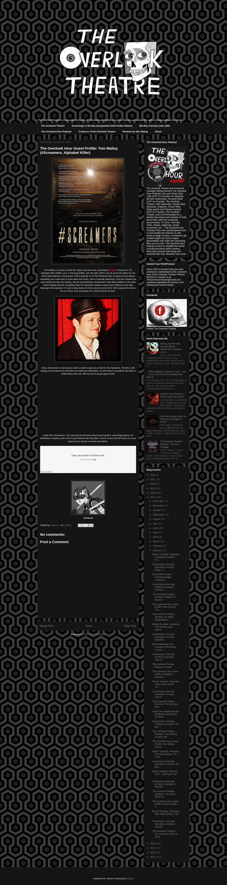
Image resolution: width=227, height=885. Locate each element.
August (157, 519)
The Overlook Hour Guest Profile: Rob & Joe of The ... (165, 607)
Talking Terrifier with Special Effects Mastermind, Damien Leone (170, 347)
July (155, 523)
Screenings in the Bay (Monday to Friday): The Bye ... (165, 764)
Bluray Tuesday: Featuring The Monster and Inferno (165, 627)
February (158, 546)
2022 (153, 475)
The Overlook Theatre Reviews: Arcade (163, 665)
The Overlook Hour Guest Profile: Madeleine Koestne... (165, 674)
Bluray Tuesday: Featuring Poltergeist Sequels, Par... (165, 557)
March (156, 541)
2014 (153, 852)
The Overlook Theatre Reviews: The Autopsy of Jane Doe (164, 734)
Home (88, 626)
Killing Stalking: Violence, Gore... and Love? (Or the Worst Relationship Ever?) (166, 374)
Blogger (129, 878)
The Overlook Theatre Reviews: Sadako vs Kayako (163, 597)
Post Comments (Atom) (95, 634)
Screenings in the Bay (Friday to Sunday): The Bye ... (165, 724)
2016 (153, 843)
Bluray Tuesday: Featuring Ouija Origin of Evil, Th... (165, 684)
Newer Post (46, 626)
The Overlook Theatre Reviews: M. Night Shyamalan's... (163, 617)
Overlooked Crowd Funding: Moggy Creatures (161, 577)
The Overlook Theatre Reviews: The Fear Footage (171, 444)
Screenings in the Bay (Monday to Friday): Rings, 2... (163, 567)
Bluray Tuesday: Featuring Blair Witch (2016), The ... (165, 814)
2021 (153, 479)
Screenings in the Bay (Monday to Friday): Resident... (163, 637)
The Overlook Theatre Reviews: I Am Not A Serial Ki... (163, 794)
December (158, 501)
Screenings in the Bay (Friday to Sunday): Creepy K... (163, 587)
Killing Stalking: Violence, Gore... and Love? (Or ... (165, 774)
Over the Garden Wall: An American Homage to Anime (173, 419)
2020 (153, 483)
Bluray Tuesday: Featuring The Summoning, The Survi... (165, 754)
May (155, 532)
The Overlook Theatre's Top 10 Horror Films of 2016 (164, 834)
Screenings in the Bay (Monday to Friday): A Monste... (164, 824)
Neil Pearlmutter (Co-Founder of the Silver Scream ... (164, 647)
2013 (153, 857)
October (157, 510)
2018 (153, 492)
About (158, 131)
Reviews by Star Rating (135, 131)
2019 (153, 488)
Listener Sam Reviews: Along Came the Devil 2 (172, 395)
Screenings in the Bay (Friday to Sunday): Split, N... (163, 657)
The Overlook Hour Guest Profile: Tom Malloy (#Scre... (165, 744)
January (157, 550)
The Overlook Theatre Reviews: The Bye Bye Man (165, 704)
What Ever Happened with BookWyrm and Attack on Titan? (165, 714)
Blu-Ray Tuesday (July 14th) (154, 126)
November (158, 505)
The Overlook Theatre (53, 126)
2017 (153, 497)
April (155, 537)
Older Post (130, 626)
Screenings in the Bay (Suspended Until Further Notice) (102, 126)
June (155, 528)
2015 (153, 848)
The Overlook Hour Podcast (56, 131)
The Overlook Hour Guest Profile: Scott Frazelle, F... (165, 804)
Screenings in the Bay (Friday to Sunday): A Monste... (164, 784)
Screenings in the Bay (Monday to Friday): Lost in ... (163, 694)
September (159, 514)
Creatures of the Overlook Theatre (96, 131)
